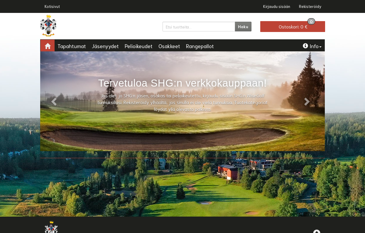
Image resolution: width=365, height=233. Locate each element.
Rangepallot (200, 45)
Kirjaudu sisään (276, 6)
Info (312, 45)
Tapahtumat (72, 45)
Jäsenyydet (105, 45)
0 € (297, 25)
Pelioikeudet (139, 45)
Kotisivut (52, 6)
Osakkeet (169, 45)
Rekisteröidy (310, 6)
